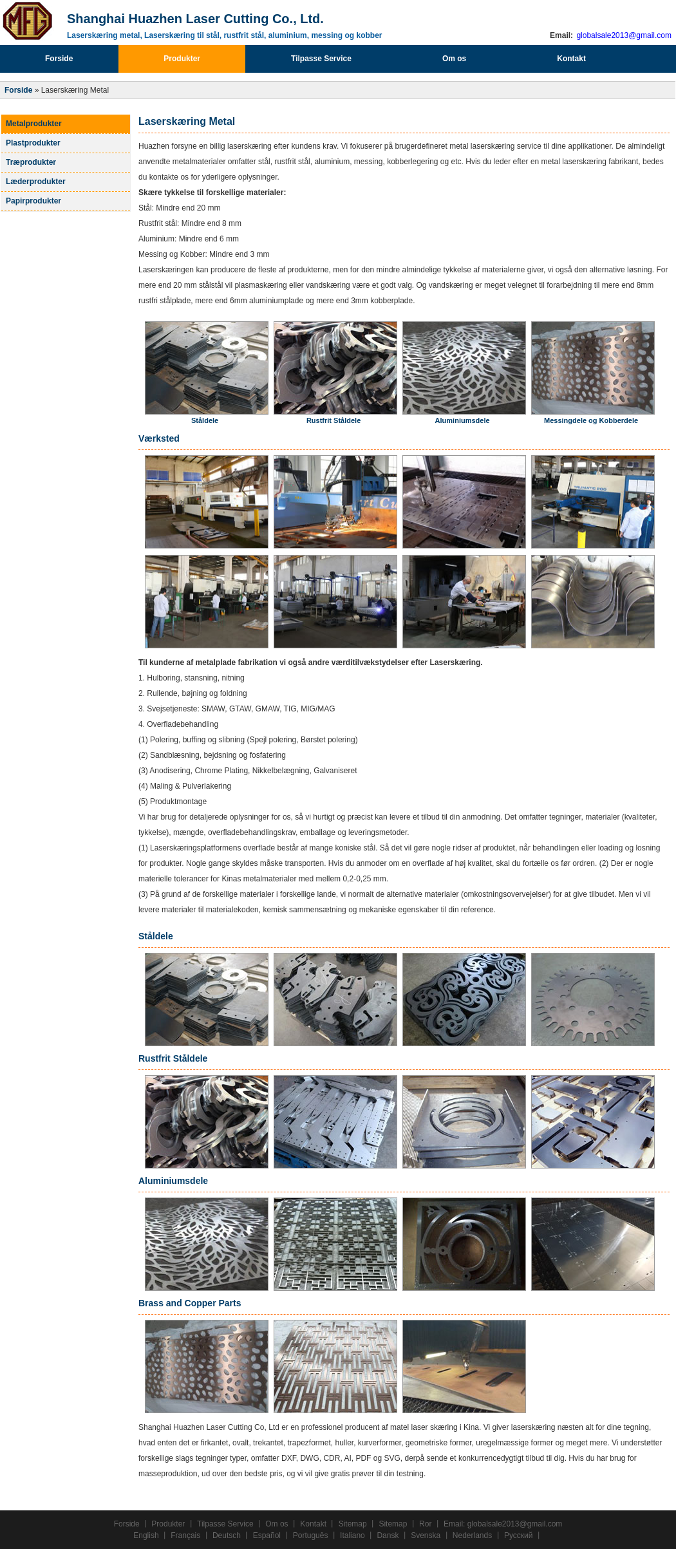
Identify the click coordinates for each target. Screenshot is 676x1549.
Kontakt (571, 58)
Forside (59, 58)
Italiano (352, 1535)
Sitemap (353, 1523)
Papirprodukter (33, 200)
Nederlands (472, 1535)
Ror (425, 1523)
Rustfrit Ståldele (333, 420)
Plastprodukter (33, 142)
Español (267, 1535)
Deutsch (226, 1535)
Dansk (388, 1535)
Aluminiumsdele (462, 420)
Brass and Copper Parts (189, 1303)
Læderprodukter (36, 181)
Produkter (182, 58)
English (145, 1535)
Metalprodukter (34, 123)
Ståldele (204, 420)
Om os (454, 58)
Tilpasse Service (321, 58)
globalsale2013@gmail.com (622, 35)
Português (310, 1535)
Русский (518, 1535)
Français (185, 1535)
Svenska (425, 1535)
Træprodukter (31, 162)
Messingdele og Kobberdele (591, 420)
